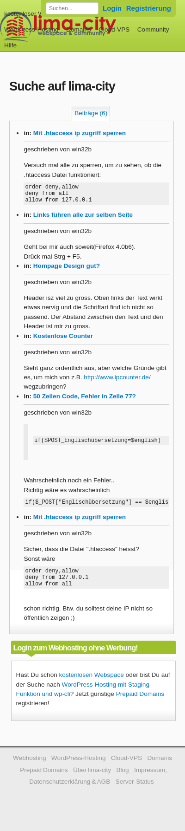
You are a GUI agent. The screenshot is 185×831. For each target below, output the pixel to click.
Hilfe (10, 45)
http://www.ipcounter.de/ (117, 381)
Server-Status (135, 792)
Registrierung (148, 8)
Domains (78, 29)
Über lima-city (92, 781)
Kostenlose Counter (63, 340)
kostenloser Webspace (36, 13)
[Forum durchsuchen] (72, 8)
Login (112, 8)
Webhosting (29, 769)
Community (153, 29)
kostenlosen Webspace (91, 685)
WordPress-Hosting (31, 29)
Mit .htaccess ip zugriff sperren (79, 133)
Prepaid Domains (140, 704)
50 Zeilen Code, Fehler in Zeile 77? (84, 400)
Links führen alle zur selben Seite (83, 218)
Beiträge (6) (90, 113)
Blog (122, 781)
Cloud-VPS (114, 29)
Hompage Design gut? (66, 269)
